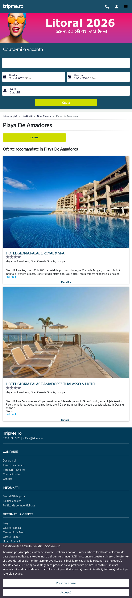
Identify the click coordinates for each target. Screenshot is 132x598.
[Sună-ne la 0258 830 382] (107, 6)
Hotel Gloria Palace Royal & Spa (35, 253)
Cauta (66, 102)
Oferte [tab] (34, 137)
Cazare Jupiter (11, 536)
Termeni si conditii (13, 465)
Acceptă (66, 592)
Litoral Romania (12, 541)
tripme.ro (13, 6)
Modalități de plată (14, 496)
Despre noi (9, 460)
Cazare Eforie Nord (14, 532)
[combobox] (66, 63)
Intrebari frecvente (14, 469)
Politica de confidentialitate (19, 505)
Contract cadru (12, 474)
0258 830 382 (11, 438)
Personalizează (66, 583)
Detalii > (66, 282)
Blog (5, 523)
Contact (7, 478)
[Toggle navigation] (126, 6)
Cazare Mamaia (12, 527)
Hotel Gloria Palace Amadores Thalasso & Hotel (51, 384)
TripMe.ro (12, 433)
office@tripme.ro (33, 438)
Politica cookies (12, 500)
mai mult (11, 276)
